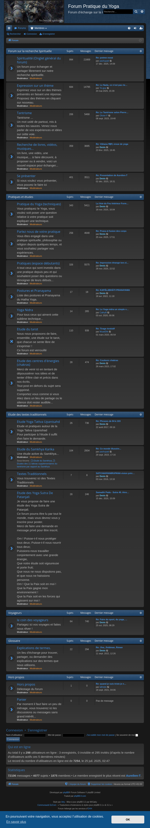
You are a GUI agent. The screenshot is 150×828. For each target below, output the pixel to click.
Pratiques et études (20, 197)
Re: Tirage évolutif (105, 328)
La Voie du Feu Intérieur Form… (112, 203)
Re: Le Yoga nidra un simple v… (112, 309)
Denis (103, 147)
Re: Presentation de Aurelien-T (111, 175)
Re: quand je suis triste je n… (111, 684)
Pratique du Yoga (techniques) (39, 204)
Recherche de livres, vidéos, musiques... (37, 146)
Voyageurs (15, 613)
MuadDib (104, 331)
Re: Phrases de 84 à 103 (108, 421)
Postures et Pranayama (34, 290)
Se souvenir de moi (127, 735)
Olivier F (104, 115)
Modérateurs (36, 78)
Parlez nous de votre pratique (38, 231)
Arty (63, 802)
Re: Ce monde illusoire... (108, 448)
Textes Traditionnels (31, 474)
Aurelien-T (133, 775)
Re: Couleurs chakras (107, 360)
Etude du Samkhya (41, 460)
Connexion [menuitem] (136, 29)
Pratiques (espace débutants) (38, 263)
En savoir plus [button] (16, 821)
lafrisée (103, 687)
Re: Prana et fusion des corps (111, 231)
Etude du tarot (27, 329)
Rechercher (15, 34)
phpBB (66, 792)
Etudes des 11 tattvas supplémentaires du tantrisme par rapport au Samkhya (37, 464)
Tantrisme (24, 113)
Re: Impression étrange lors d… (112, 263)
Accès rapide (10, 29)
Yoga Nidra (25, 310)
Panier (21, 699)
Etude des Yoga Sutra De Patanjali (35, 495)
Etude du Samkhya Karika (35, 449)
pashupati (104, 61)
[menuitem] (129, 28)
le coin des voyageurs (32, 620)
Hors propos (16, 677)
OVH (90, 809)
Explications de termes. (34, 648)
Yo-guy (103, 88)
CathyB (103, 312)
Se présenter (26, 176)
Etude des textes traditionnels (27, 414)
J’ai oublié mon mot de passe (100, 735)
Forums (22, 28)
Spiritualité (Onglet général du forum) (39, 60)
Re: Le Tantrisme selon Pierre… (112, 112)
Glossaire (14, 641)
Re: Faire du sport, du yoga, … (111, 619)
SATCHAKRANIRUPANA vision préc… (115, 473)
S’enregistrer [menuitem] (142, 29)
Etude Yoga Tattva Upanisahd (38, 422)
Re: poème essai (104, 57)
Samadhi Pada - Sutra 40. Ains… (112, 492)
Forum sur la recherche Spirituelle (30, 51)
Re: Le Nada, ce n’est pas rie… (111, 85)
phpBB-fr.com (80, 796)
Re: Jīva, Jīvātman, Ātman (109, 647)
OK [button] (128, 819)
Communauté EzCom (46, 805)
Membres (39, 28)
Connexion (32, 34)
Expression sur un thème (35, 85)
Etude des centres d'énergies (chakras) (38, 363)
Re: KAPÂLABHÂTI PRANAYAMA (113, 290)
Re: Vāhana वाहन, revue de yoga (112, 144)
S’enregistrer (49, 34)
